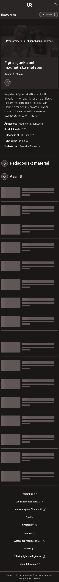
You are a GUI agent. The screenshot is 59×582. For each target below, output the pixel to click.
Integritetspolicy (29, 564)
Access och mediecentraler (29, 541)
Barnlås (29, 517)
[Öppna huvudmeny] (4, 5)
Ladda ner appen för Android (29, 509)
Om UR (29, 548)
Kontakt (29, 533)
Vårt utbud (29, 494)
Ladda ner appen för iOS (29, 501)
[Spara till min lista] (7, 82)
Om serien (48, 14)
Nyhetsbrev (29, 525)
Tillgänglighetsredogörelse (29, 556)
